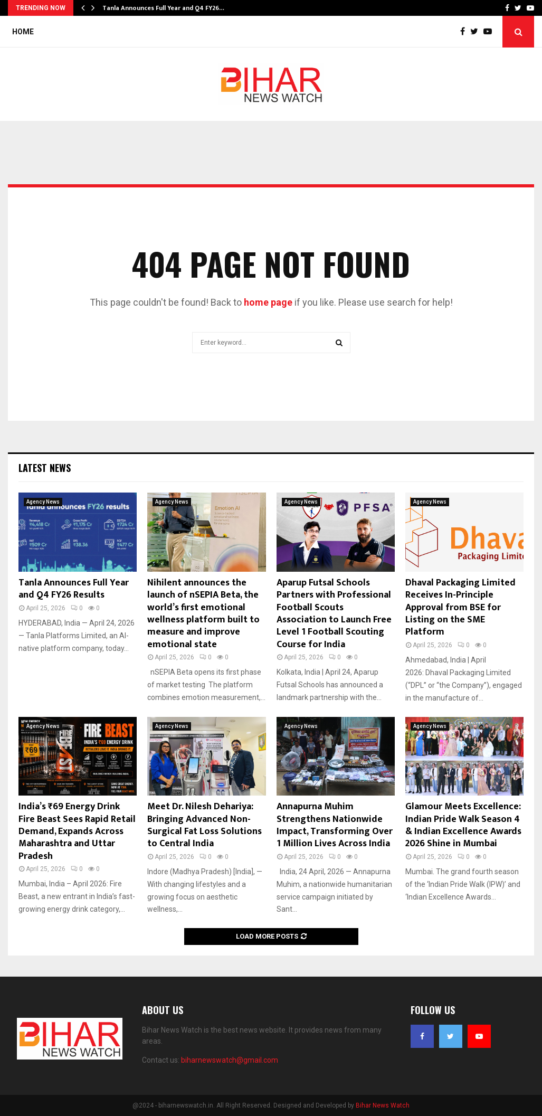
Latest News (44, 468)
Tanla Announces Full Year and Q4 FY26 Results (73, 589)
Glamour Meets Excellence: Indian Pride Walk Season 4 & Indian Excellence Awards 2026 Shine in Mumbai (463, 825)
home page (268, 302)
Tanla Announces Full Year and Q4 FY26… (163, 8)
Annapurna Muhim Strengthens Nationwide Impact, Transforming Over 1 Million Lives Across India (335, 825)
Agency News (43, 502)
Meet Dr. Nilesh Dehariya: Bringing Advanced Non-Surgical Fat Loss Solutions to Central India (204, 825)
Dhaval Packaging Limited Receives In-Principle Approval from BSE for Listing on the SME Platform (460, 607)
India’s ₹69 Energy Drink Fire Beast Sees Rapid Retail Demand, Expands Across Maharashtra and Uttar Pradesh (77, 831)
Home (23, 31)
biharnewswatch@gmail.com (229, 1060)
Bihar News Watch (383, 1105)
